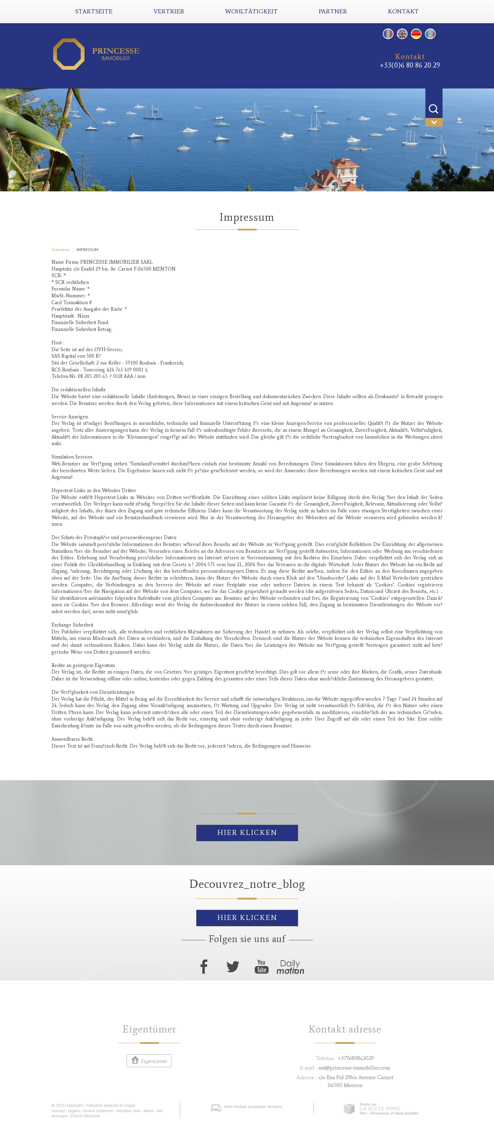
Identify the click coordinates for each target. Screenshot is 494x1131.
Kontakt (403, 11)
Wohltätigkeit (251, 11)
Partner (333, 11)
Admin (148, 1110)
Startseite (94, 11)
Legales (74, 1110)
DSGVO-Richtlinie (85, 1116)
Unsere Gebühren (98, 1110)
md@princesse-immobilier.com (354, 1067)
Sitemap (58, 1110)
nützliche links (128, 1110)
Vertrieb (168, 11)
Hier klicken (247, 832)
